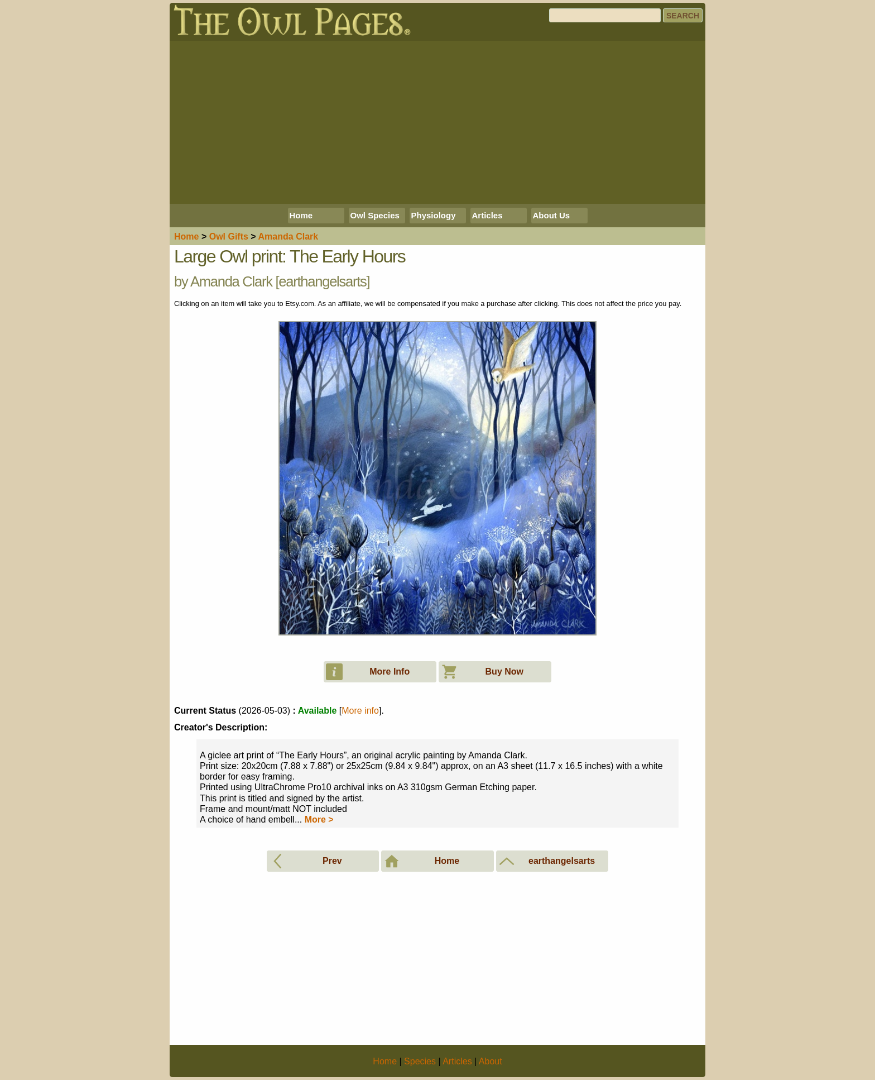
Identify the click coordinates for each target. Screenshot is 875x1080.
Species (420, 1061)
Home (301, 215)
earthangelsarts (322, 281)
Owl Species (375, 215)
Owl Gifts (228, 236)
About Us (551, 215)
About (490, 1061)
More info (360, 710)
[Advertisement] (437, 122)
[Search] (605, 15)
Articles (487, 215)
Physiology (433, 215)
